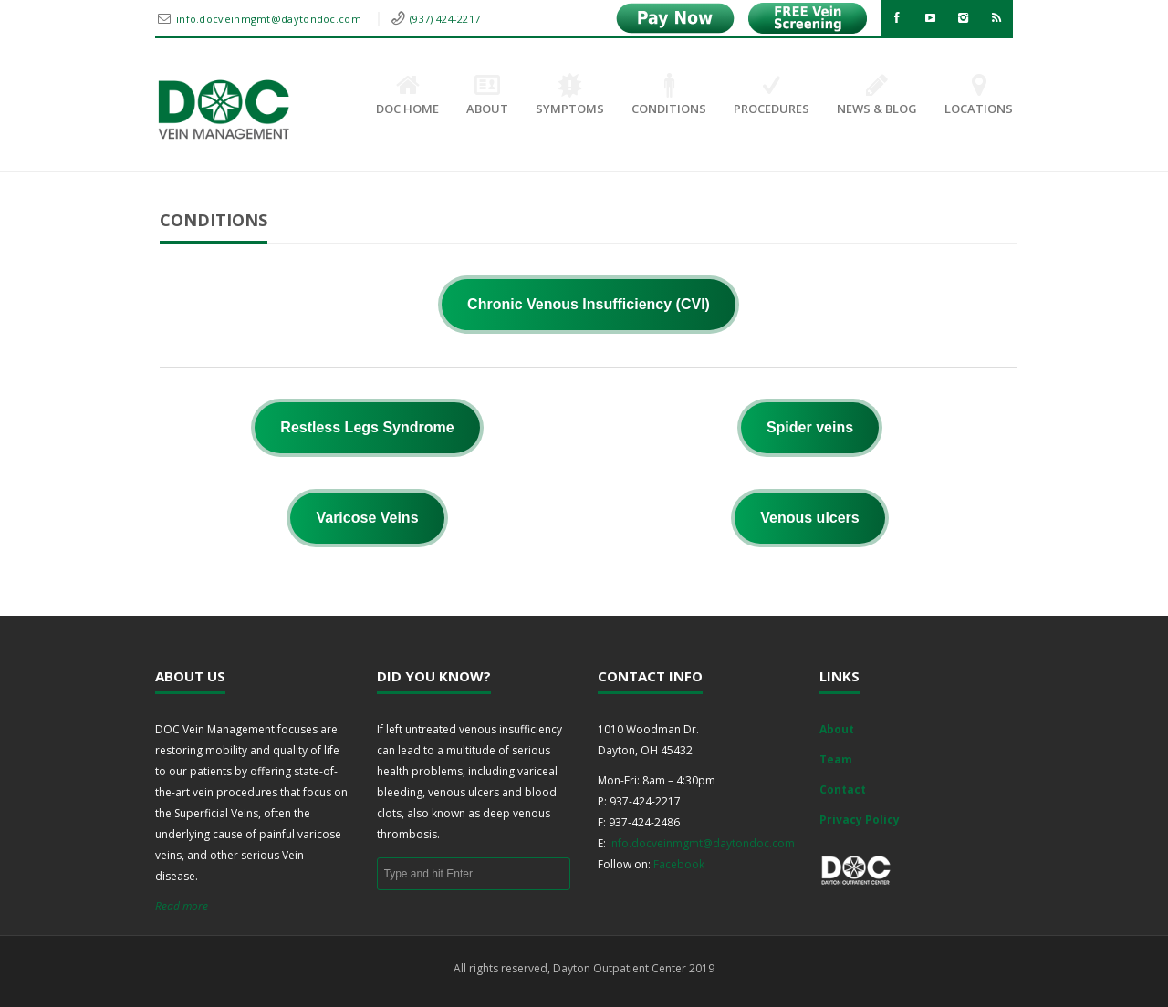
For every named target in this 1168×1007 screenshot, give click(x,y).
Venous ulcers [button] (810, 517)
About (487, 96)
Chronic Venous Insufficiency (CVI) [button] (588, 304)
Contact (842, 789)
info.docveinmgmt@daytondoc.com (270, 19)
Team (835, 759)
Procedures (771, 96)
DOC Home (407, 96)
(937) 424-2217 (445, 19)
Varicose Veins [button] (367, 517)
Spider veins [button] (809, 427)
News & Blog (877, 96)
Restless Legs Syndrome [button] (367, 427)
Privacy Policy (859, 819)
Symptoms (570, 96)
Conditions (668, 96)
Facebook (678, 864)
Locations (978, 96)
